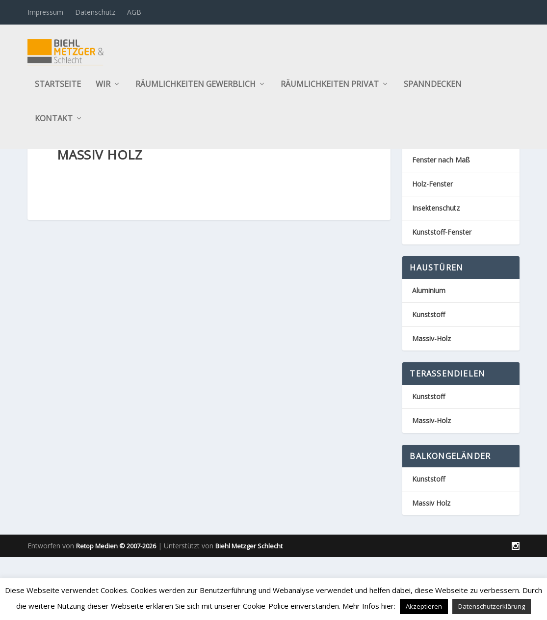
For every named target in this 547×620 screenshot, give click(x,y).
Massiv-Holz (431, 386)
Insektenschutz (436, 256)
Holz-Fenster (432, 232)
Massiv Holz (431, 551)
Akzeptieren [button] (424, 606)
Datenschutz (95, 12)
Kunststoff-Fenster (441, 280)
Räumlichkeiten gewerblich (195, 90)
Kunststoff (428, 362)
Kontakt (54, 124)
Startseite (58, 90)
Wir (103, 90)
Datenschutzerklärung (491, 606)
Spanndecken (433, 90)
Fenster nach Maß (441, 208)
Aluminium (428, 338)
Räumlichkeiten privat (330, 90)
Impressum (45, 12)
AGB (134, 12)
